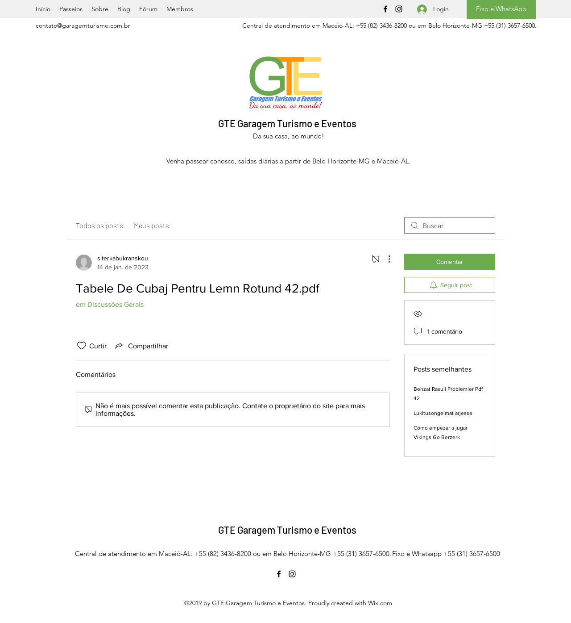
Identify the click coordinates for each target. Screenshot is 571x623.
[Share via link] (141, 345)
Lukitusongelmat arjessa (443, 413)
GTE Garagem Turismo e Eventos (287, 123)
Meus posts (151, 225)
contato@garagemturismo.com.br (83, 25)
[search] (449, 225)
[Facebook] (385, 8)
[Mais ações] (384, 259)
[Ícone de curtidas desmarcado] (81, 345)
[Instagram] (398, 8)
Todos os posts (99, 225)
